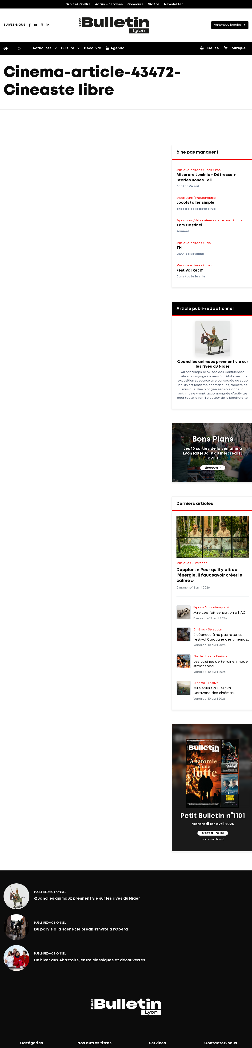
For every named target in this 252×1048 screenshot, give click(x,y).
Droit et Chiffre (78, 4)
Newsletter (173, 4)
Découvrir (92, 48)
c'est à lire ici (213, 833)
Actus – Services (109, 4)
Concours (135, 4)
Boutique (235, 48)
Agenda (115, 48)
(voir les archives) (212, 839)
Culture (67, 48)
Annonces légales (228, 25)
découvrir (212, 468)
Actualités (42, 48)
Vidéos (154, 4)
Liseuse (209, 48)
